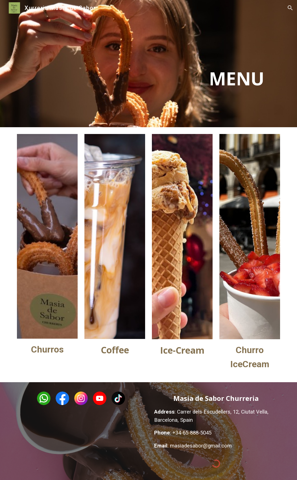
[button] (290, 8)
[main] (227, 63)
